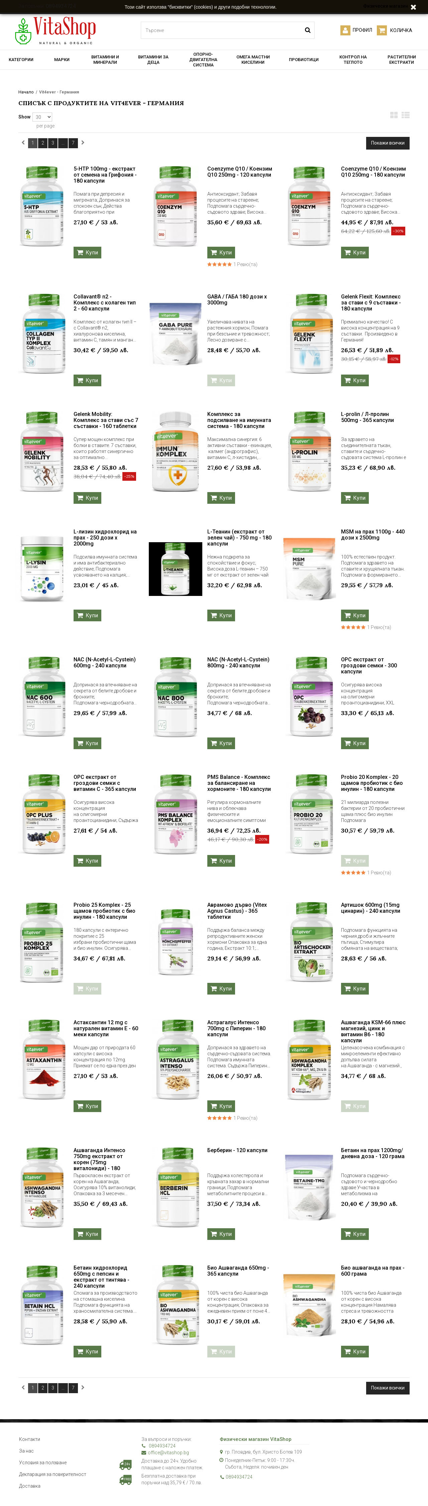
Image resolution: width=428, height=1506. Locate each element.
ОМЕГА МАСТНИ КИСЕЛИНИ (253, 59)
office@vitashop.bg (165, 1452)
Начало (26, 91)
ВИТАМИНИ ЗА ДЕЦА (153, 59)
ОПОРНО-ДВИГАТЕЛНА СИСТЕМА (203, 59)
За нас (26, 1451)
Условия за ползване (43, 1462)
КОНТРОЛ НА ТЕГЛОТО (353, 59)
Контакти (29, 1439)
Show (24, 117)
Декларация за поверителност (52, 1474)
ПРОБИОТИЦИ (304, 59)
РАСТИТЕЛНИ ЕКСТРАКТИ (402, 59)
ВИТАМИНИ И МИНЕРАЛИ (105, 59)
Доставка (29, 1486)
